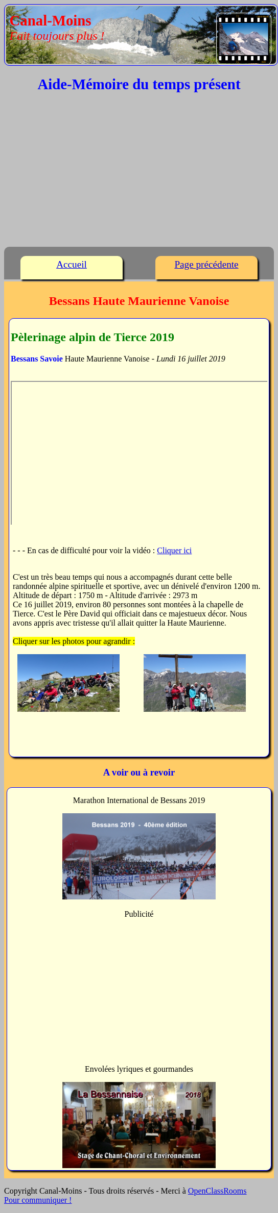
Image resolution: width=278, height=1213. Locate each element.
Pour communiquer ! (38, 1200)
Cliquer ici (174, 550)
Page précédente (206, 264)
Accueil (71, 264)
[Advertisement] (139, 172)
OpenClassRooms (217, 1190)
